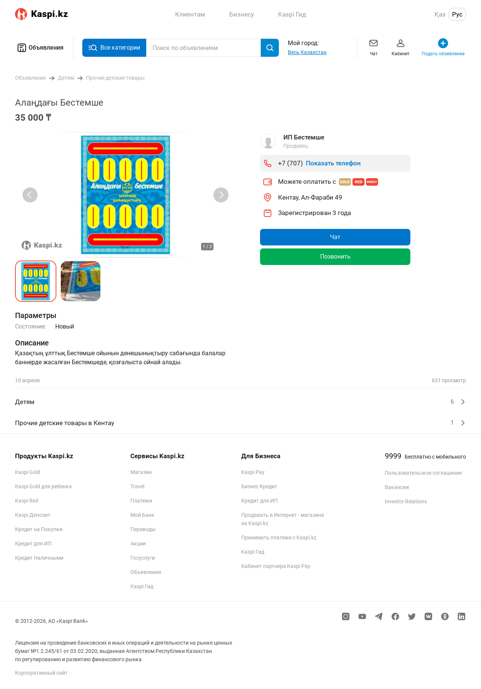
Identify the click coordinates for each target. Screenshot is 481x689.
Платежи (141, 501)
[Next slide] (220, 195)
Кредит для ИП (33, 544)
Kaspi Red (26, 501)
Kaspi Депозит (32, 515)
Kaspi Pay (253, 472)
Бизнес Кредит (259, 486)
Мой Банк (142, 515)
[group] (125, 194)
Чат (374, 46)
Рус (457, 14)
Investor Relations (406, 501)
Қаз (440, 14)
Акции (138, 544)
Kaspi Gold (27, 472)
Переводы (143, 529)
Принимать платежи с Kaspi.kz (278, 538)
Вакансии (397, 487)
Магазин (141, 472)
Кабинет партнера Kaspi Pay (275, 566)
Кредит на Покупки (38, 529)
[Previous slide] (30, 195)
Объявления (39, 48)
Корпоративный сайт (41, 673)
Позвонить (335, 256)
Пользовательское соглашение (423, 473)
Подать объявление (443, 46)
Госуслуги (142, 558)
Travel (137, 486)
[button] (35, 281)
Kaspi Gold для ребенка (43, 486)
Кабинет (401, 46)
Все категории (114, 48)
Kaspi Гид (141, 586)
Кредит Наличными (39, 558)
